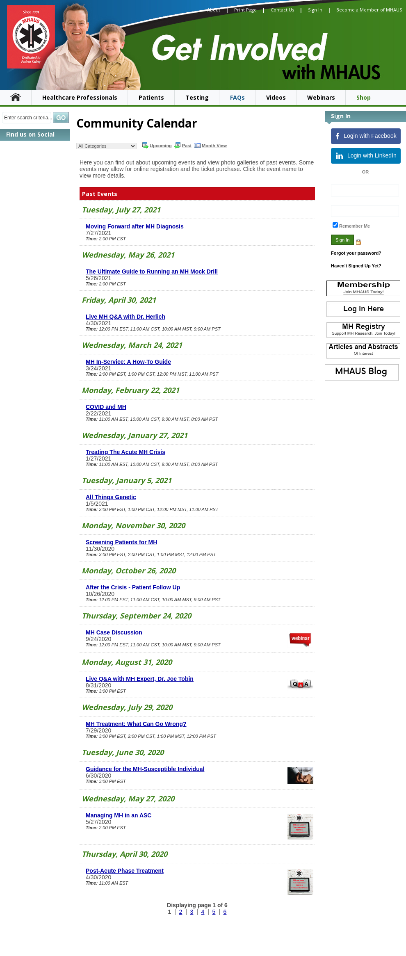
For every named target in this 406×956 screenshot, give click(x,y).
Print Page (245, 10)
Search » (61, 117)
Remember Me (354, 226)
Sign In (315, 10)
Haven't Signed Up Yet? (356, 265)
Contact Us (282, 10)
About (213, 10)
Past (183, 145)
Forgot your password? (356, 253)
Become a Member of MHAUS (369, 10)
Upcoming (157, 145)
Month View (210, 145)
